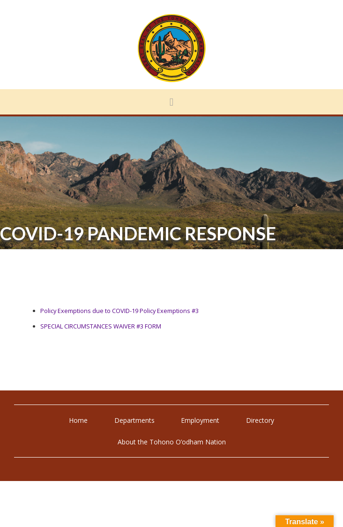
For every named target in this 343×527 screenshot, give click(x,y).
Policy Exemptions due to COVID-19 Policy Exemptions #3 (119, 310)
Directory (260, 420)
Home (78, 420)
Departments (134, 420)
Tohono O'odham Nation (171, 48)
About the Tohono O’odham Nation (172, 441)
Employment (200, 420)
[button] (171, 102)
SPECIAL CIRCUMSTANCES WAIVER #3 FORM (100, 326)
